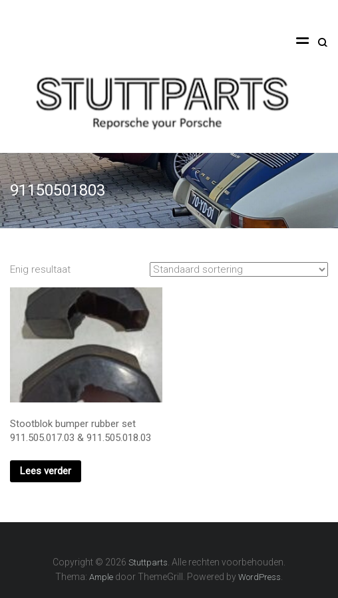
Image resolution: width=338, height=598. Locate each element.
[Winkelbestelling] (239, 269)
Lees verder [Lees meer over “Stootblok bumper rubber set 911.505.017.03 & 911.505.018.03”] (45, 471)
